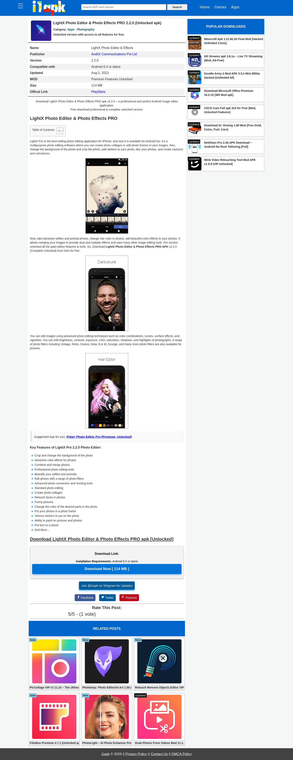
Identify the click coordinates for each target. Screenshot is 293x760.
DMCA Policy (182, 754)
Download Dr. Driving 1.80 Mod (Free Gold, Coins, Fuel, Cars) (233, 127)
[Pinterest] (129, 597)
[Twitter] (107, 597)
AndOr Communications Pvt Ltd (114, 54)
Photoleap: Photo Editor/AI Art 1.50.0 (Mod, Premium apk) (106, 687)
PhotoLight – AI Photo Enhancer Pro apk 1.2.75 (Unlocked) (106, 743)
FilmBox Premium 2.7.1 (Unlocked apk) (54, 743)
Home (205, 7)
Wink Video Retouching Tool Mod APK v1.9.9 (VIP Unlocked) (230, 162)
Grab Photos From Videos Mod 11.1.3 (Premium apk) (159, 743)
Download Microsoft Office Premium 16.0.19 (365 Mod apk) (228, 92)
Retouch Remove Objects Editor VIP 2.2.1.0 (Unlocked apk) (159, 687)
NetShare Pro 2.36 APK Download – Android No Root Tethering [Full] (228, 144)
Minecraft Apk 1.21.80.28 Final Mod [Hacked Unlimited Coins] (233, 41)
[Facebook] (85, 597)
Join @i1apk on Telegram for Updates (106, 585)
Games (220, 7)
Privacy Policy (136, 754)
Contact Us (159, 754)
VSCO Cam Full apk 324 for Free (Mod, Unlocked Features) (230, 110)
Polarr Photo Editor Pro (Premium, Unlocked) (99, 436)
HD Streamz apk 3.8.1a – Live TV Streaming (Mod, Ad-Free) (233, 58)
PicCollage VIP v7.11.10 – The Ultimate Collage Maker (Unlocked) (54, 687)
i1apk (105, 754)
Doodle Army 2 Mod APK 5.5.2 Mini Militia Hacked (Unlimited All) (232, 75)
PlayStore (98, 91)
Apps (235, 7)
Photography (85, 29)
